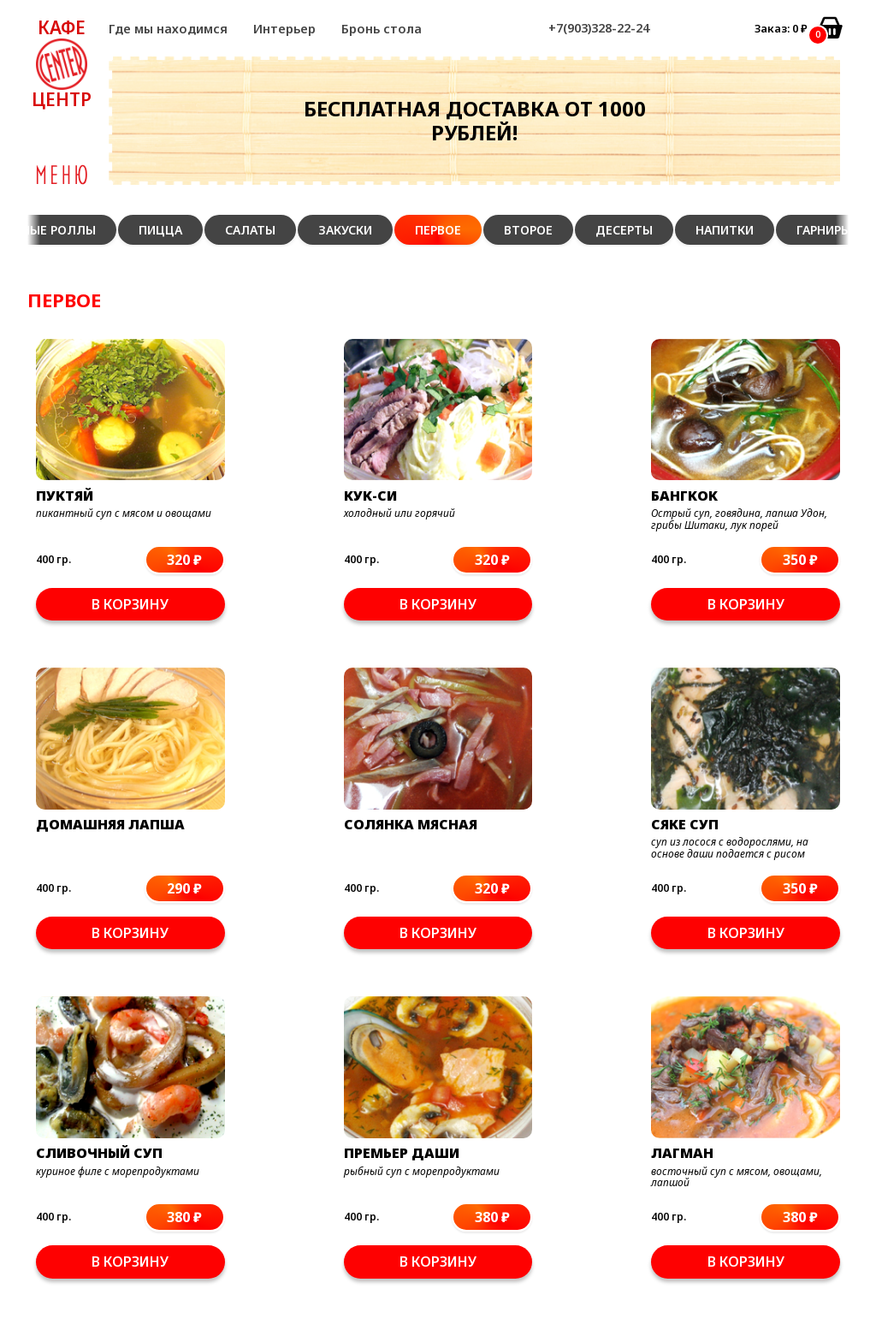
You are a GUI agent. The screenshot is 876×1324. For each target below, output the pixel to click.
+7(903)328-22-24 (598, 28)
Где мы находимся (168, 29)
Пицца (160, 230)
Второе (528, 230)
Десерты (624, 230)
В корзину (93, 571)
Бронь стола (381, 29)
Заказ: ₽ (781, 28)
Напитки (724, 230)
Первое (438, 230)
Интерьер (284, 29)
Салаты (250, 230)
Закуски (345, 230)
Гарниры (823, 230)
